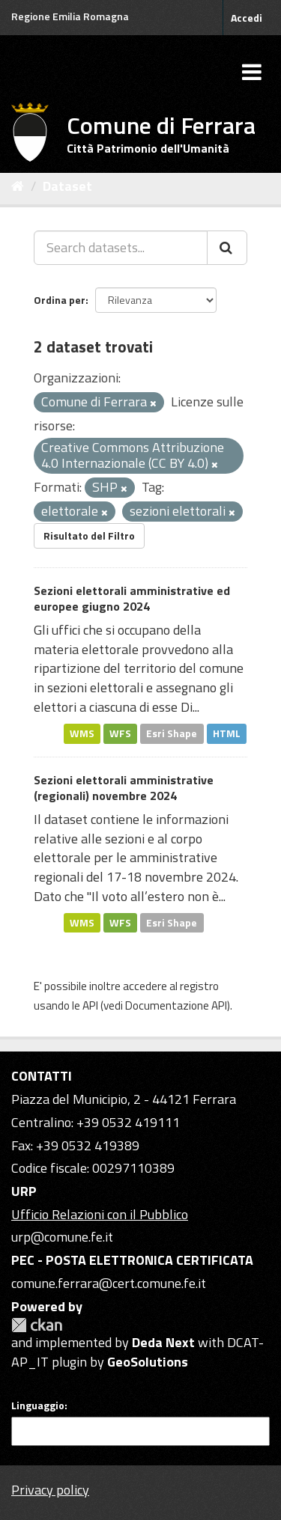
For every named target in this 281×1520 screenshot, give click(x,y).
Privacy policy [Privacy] (50, 1490)
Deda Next (163, 1342)
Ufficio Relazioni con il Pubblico (99, 1214)
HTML (227, 733)
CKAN (36, 1325)
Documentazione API (176, 1005)
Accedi (246, 17)
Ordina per (59, 300)
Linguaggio (37, 1405)
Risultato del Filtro (89, 535)
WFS (120, 733)
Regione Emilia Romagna (70, 16)
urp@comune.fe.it (62, 1237)
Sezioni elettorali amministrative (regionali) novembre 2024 (124, 788)
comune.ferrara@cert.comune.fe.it (108, 1283)
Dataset (67, 186)
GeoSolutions (147, 1362)
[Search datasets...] (121, 248)
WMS (82, 733)
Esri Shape (171, 733)
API (90, 1005)
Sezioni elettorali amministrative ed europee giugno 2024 (132, 598)
